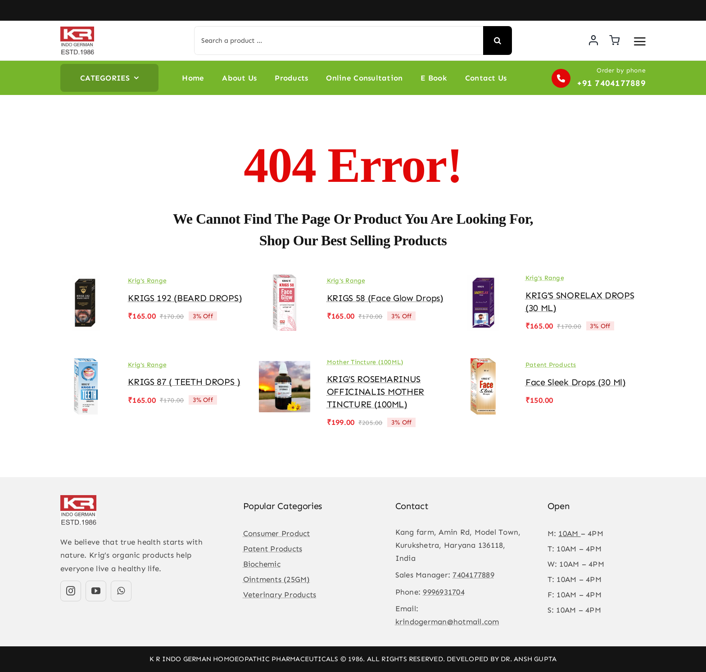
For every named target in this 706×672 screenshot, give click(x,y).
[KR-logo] (77, 30)
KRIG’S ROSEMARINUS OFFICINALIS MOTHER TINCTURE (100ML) (376, 392)
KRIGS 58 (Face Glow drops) (385, 298)
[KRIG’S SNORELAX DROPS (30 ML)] (483, 280)
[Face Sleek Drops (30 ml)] (483, 364)
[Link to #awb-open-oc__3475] (640, 41)
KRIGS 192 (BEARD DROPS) (185, 298)
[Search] (497, 40)
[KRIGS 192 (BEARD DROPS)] (86, 280)
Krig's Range (147, 280)
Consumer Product (276, 533)
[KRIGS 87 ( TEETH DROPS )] (86, 364)
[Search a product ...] (338, 40)
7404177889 (473, 574)
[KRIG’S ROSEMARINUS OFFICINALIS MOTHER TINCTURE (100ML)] (284, 364)
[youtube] (96, 591)
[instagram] (70, 591)
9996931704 (444, 591)
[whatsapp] (121, 591)
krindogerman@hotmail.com (447, 621)
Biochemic (262, 563)
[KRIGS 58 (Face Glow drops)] (284, 280)
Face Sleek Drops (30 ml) (575, 382)
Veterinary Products (280, 594)
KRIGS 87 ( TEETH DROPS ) (184, 381)
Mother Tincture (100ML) (365, 362)
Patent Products (550, 365)
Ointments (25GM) (276, 579)
